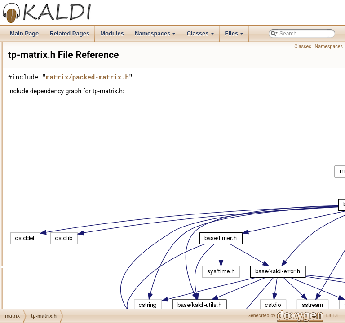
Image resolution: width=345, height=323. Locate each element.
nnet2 (36, 199)
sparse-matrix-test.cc (62, 121)
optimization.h (53, 51)
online (37, 249)
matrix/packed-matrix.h (199, 90)
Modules (112, 33)
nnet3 (36, 219)
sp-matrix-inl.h (54, 91)
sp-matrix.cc (51, 101)
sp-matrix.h (50, 111)
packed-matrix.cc (57, 61)
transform (41, 308)
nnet (35, 190)
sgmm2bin (42, 298)
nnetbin (38, 239)
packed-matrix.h (56, 71)
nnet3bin (40, 229)
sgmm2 (38, 288)
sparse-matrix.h (55, 140)
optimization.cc (54, 42)
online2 (38, 259)
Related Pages (69, 33)
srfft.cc (45, 150)
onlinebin (40, 278)
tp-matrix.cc (51, 170)
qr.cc (42, 81)
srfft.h (43, 160)
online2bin (42, 269)
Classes (200, 36)
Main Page (24, 33)
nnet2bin (40, 209)
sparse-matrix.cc (56, 130)
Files (235, 36)
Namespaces (156, 36)
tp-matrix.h (49, 180)
